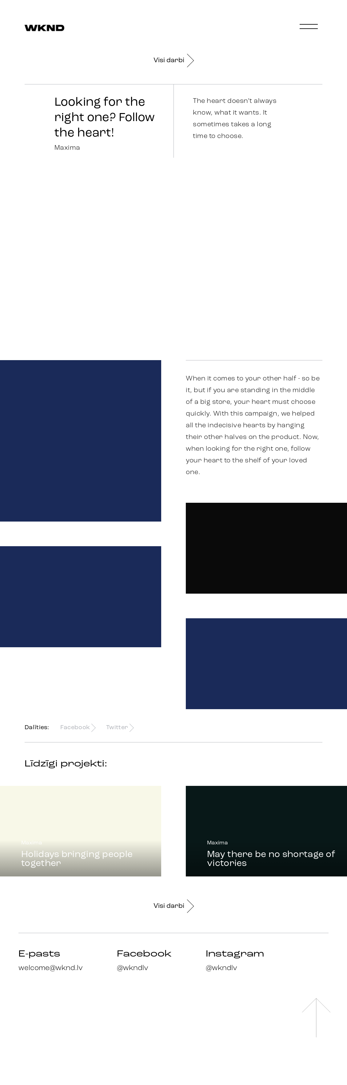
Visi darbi (173, 61)
